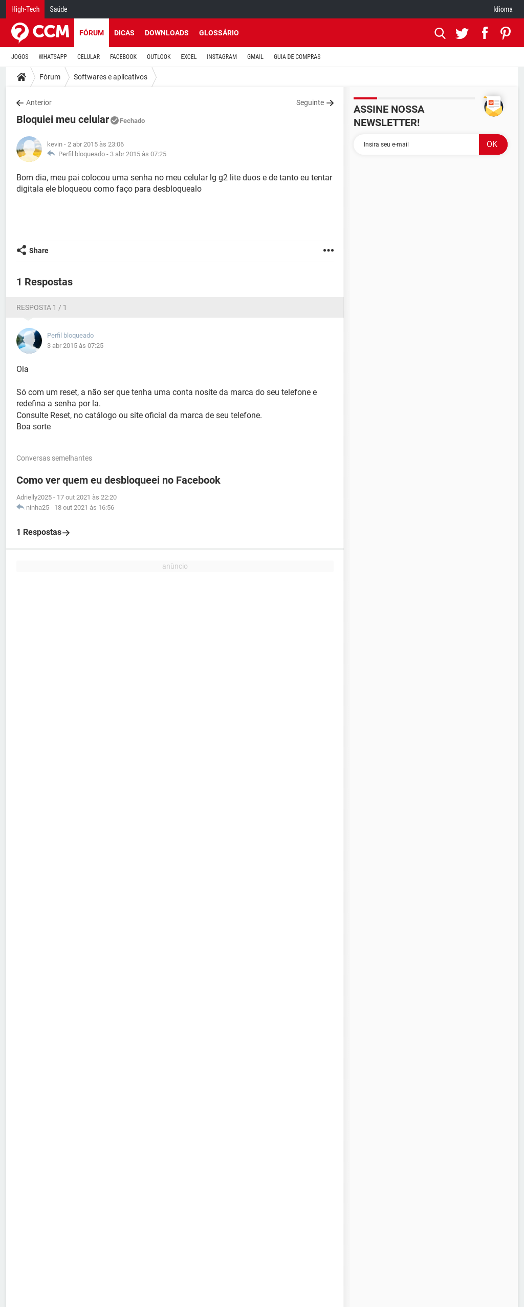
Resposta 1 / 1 (41, 307)
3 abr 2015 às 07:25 (138, 154)
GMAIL (255, 56)
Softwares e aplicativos (110, 77)
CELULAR (88, 56)
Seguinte (310, 102)
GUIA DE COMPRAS (297, 56)
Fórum (91, 33)
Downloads (167, 33)
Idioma (503, 9)
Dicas (124, 33)
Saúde (58, 9)
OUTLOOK (159, 56)
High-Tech (25, 9)
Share (39, 250)
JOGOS (20, 56)
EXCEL (188, 56)
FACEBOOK (123, 56)
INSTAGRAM (222, 56)
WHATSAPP (53, 56)
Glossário (219, 33)
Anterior (39, 102)
